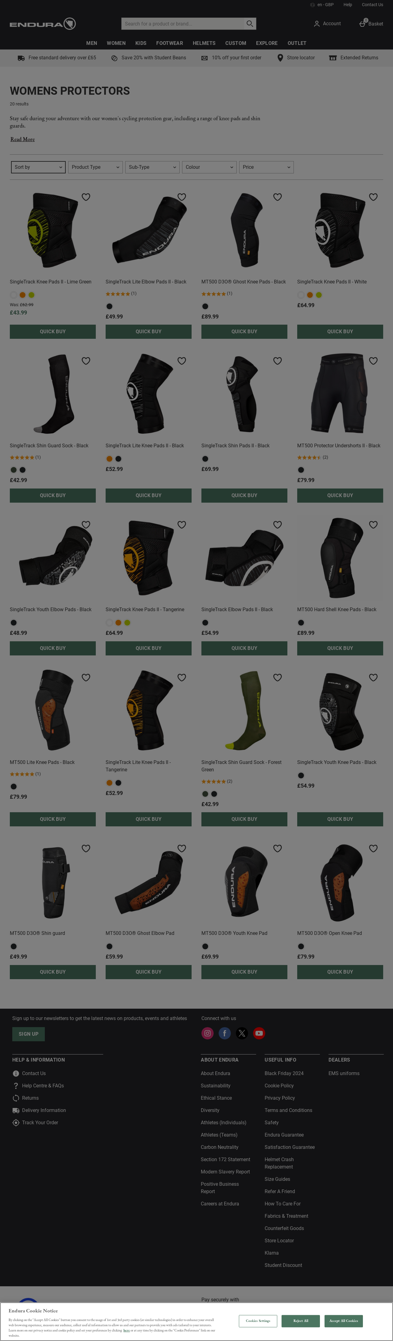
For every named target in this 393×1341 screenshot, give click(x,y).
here (126, 1330)
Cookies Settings (258, 1321)
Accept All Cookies (343, 1321)
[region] (196, 1321)
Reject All (301, 1321)
